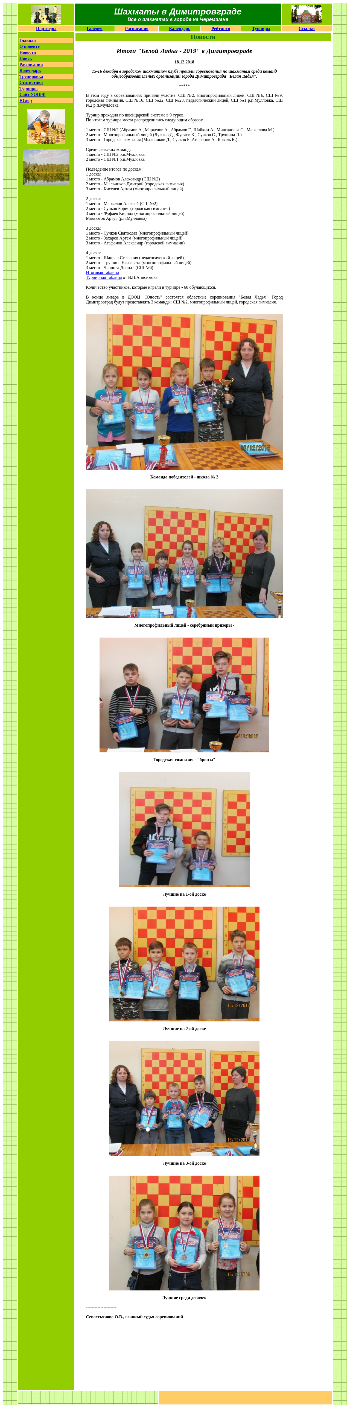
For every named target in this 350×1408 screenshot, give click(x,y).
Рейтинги (220, 28)
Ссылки (307, 28)
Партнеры (46, 28)
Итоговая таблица (102, 272)
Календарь (179, 28)
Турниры (261, 28)
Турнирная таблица (104, 277)
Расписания (136, 28)
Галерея (95, 28)
